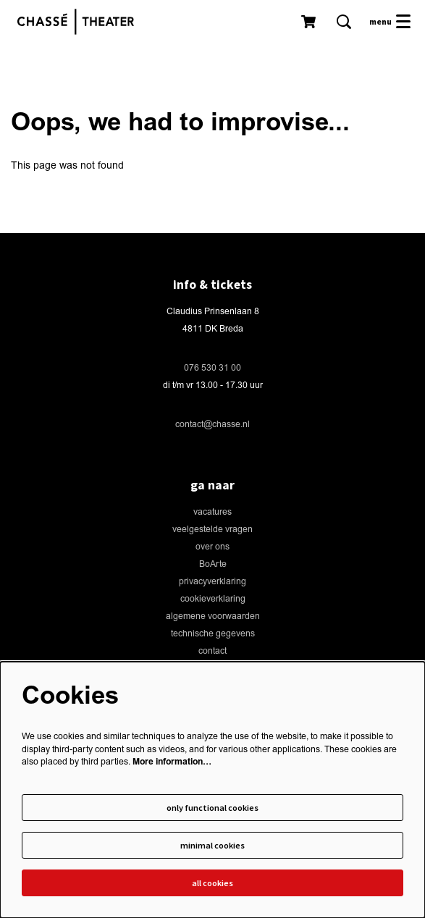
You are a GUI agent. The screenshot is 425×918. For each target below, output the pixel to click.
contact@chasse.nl (212, 424)
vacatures (212, 512)
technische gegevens (213, 633)
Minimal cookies (212, 845)
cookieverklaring (212, 599)
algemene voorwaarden (213, 616)
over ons (212, 547)
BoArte (213, 564)
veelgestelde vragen (212, 529)
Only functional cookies (212, 807)
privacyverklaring (212, 581)
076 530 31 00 (212, 368)
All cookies (212, 882)
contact (212, 651)
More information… (171, 761)
